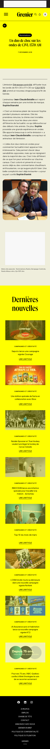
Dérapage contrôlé (22, 85)
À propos (25, 709)
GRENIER (25, 741)
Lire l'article (25, 359)
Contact (25, 720)
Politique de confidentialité (25, 732)
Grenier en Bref (25, 728)
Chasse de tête (25, 716)
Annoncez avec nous (25, 724)
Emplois (25, 713)
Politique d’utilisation (25, 735)
